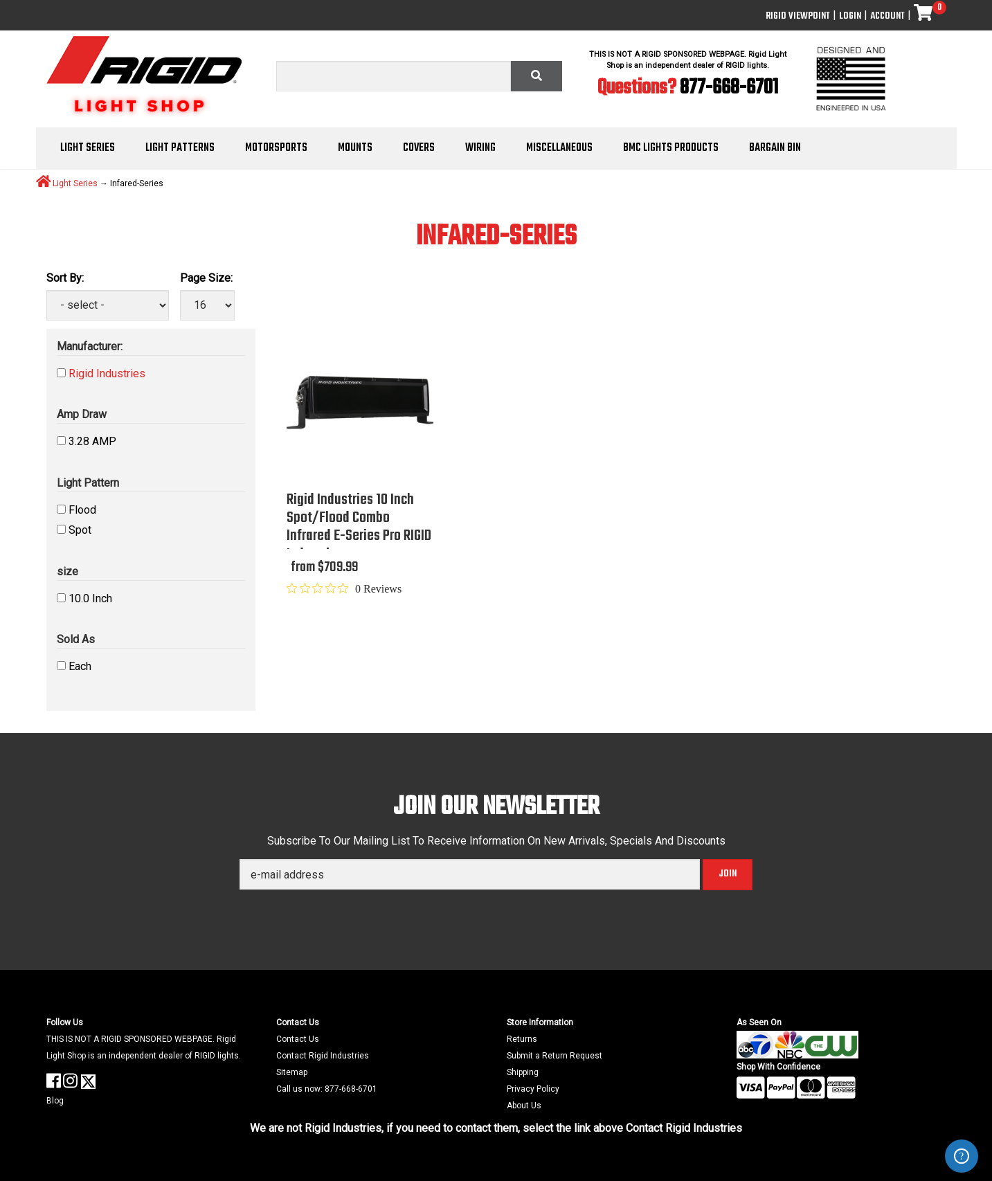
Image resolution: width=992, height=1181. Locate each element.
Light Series (75, 183)
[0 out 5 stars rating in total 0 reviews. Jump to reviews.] (344, 588)
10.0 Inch (90, 598)
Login (850, 16)
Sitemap (291, 1072)
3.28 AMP (92, 441)
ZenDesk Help (961, 1156)
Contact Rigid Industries (322, 1056)
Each (80, 666)
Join (728, 874)
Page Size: (206, 278)
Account (887, 16)
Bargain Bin (775, 148)
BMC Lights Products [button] (671, 148)
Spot (80, 530)
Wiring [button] (480, 148)
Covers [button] (419, 148)
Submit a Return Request (554, 1056)
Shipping (523, 1072)
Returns (522, 1039)
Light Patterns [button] (180, 148)
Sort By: (65, 278)
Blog (55, 1101)
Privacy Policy (533, 1089)
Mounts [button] (355, 148)
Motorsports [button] (276, 148)
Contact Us (297, 1039)
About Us (524, 1105)
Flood (82, 509)
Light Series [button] (87, 148)
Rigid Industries (107, 373)
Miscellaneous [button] (559, 148)
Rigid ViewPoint (798, 16)
